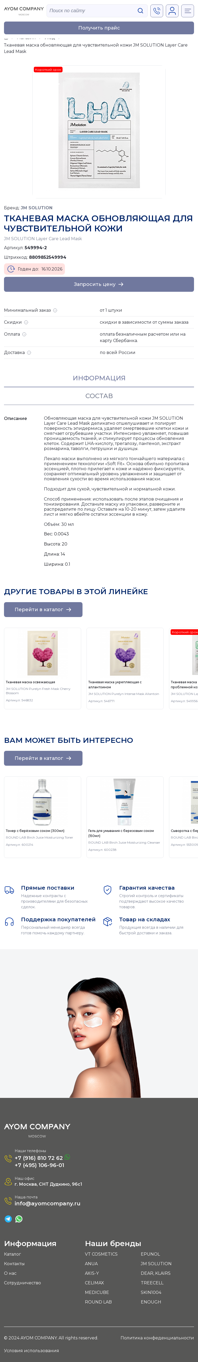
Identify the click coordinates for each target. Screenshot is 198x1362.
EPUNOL (150, 1254)
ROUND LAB (98, 1302)
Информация (99, 378)
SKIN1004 (151, 1292)
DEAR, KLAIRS (156, 1273)
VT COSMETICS (101, 1254)
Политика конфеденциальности (157, 1337)
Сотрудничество (22, 1282)
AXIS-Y (92, 1273)
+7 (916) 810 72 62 (42, 1157)
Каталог (12, 1254)
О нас (10, 1273)
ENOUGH (151, 1302)
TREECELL (152, 1282)
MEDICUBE (97, 1292)
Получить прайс (99, 28)
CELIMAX (94, 1282)
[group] (42, 668)
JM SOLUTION (156, 1263)
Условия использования (31, 1350)
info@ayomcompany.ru (47, 1203)
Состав (99, 396)
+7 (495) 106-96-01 (39, 1165)
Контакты (14, 1263)
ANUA (91, 1263)
